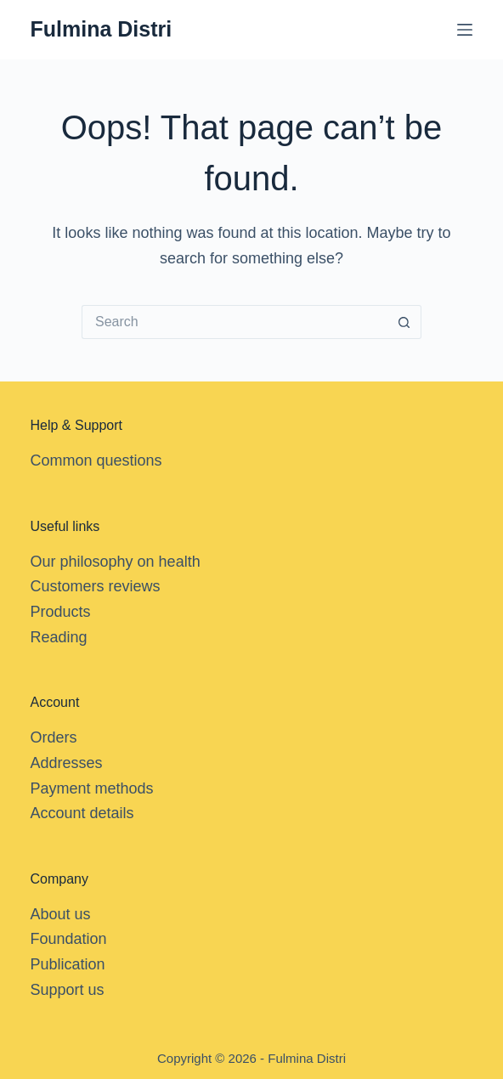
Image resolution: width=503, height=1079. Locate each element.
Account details (82, 813)
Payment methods (92, 788)
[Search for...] (234, 322)
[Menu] (464, 29)
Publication (68, 964)
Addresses (67, 762)
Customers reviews (96, 586)
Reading (59, 637)
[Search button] (404, 322)
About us (61, 914)
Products (61, 611)
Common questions (96, 460)
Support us (68, 989)
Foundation (69, 938)
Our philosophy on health (116, 561)
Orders (54, 737)
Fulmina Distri (101, 29)
